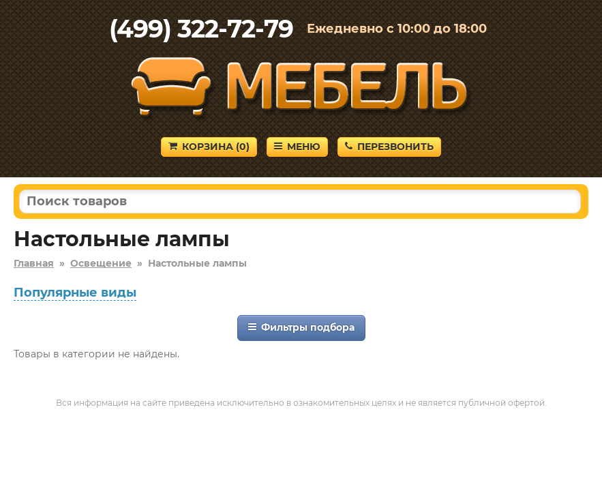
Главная (34, 263)
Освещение (101, 263)
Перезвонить (389, 146)
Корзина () (209, 146)
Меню (297, 146)
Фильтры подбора (301, 327)
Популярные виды (75, 292)
